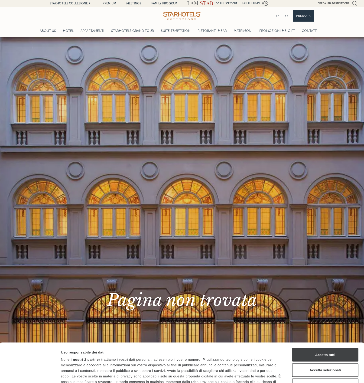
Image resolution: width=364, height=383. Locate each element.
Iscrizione (231, 3)
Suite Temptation (176, 31)
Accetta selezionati (325, 331)
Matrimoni (243, 31)
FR (286, 15)
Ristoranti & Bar (212, 31)
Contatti (310, 31)
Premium (109, 3)
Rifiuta (325, 346)
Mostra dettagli (244, 374)
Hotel (68, 31)
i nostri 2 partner (85, 320)
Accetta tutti (325, 316)
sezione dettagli (227, 359)
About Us (48, 31)
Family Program (164, 3)
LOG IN (218, 3)
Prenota (303, 15)
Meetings (133, 3)
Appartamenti (92, 31)
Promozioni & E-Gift (277, 31)
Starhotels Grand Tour (132, 31)
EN (278, 15)
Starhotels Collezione (69, 3)
